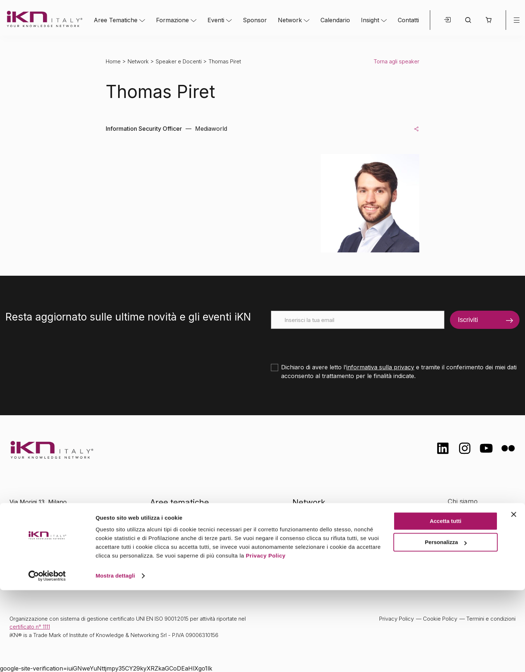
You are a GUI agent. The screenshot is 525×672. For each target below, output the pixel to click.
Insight (370, 20)
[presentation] (326, 343)
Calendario (335, 20)
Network (290, 20)
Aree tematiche (179, 502)
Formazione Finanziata (482, 530)
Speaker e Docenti (179, 61)
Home (113, 61)
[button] (488, 20)
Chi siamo (463, 501)
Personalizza (446, 624)
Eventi (215, 20)
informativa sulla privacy (380, 367)
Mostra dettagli (115, 658)
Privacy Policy (265, 637)
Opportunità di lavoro (480, 545)
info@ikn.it (40, 525)
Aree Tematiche (115, 20)
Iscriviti (468, 319)
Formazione (172, 20)
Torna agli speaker (396, 61)
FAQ (454, 559)
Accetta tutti (446, 603)
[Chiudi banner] (513, 596)
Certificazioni (467, 516)
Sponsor (255, 20)
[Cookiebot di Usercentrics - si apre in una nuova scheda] (47, 657)
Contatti (408, 20)
